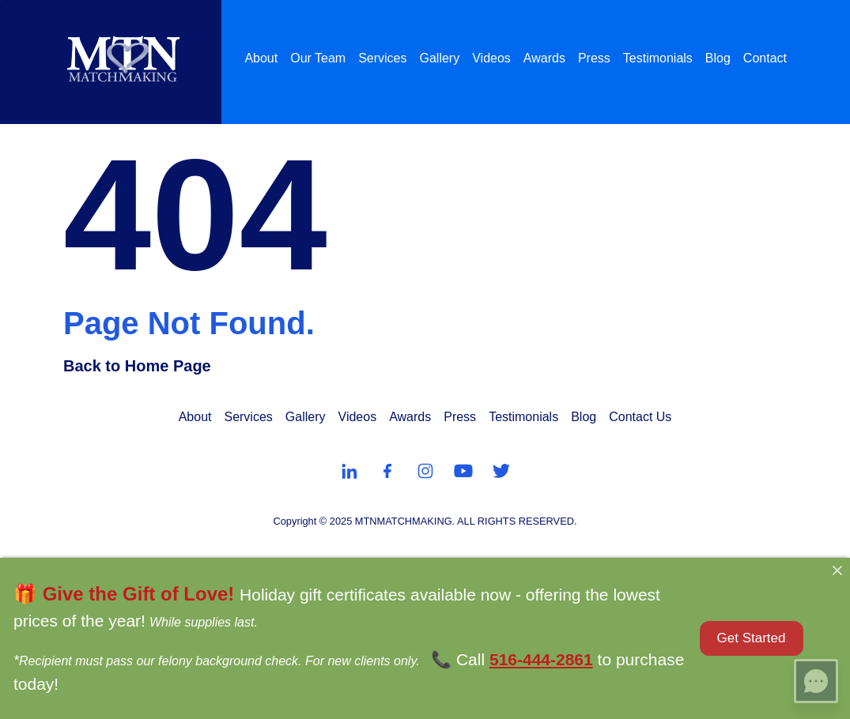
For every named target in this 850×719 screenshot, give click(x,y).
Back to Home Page (137, 366)
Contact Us (640, 416)
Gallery (440, 58)
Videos (491, 58)
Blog (718, 58)
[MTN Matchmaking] (123, 59)
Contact (765, 58)
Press (594, 58)
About (261, 58)
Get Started (751, 638)
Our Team (318, 58)
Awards (544, 58)
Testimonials (658, 58)
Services (382, 58)
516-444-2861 (541, 659)
